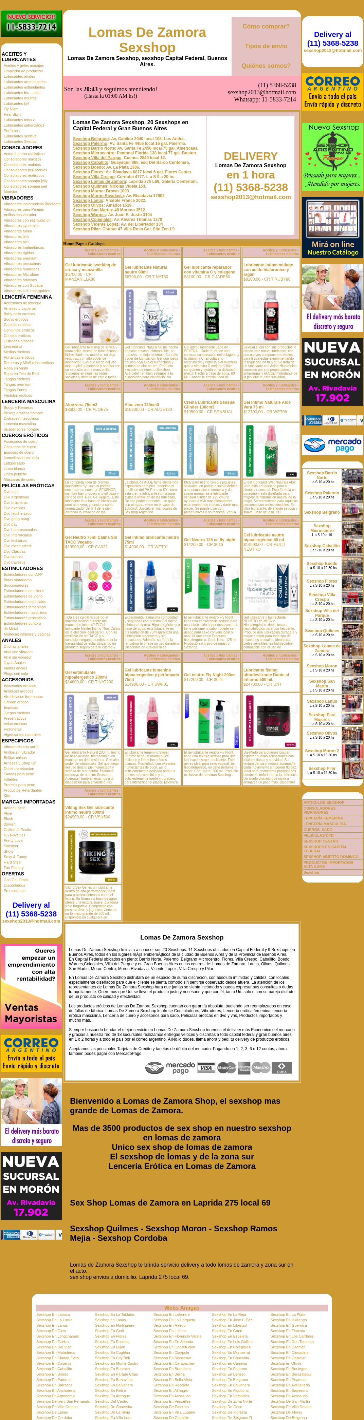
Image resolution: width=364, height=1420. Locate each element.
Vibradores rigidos (19, 253)
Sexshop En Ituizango (289, 1320)
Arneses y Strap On (20, 763)
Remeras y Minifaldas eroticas (29, 363)
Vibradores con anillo (21, 747)
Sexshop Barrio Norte (94, 148)
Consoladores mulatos (22, 165)
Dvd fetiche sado (18, 513)
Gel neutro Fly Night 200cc (209, 675)
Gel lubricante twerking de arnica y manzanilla (90, 267)
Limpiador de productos (23, 71)
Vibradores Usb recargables (27, 291)
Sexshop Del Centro (111, 1401)
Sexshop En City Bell (112, 1358)
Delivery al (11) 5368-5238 (31, 909)
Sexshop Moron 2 (322, 751)
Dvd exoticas (14, 508)
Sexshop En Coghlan (288, 1347)
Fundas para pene (19, 774)
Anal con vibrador (18, 652)
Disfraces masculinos (21, 418)
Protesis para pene (19, 785)
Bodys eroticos (16, 319)
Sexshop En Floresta (288, 1331)
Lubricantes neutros (20, 98)
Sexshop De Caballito (171, 1418)
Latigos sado (14, 463)
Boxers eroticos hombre (23, 413)
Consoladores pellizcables (25, 170)
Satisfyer (11, 846)
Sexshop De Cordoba (54, 1418)
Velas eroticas (15, 724)
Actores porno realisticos (24, 154)
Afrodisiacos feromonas (23, 697)
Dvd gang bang (16, 519)
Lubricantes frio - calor (22, 93)
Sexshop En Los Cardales (292, 1336)
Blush (8, 819)
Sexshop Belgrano (91, 138)
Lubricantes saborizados (24, 125)
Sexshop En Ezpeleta (230, 1336)
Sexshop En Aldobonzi (230, 1390)
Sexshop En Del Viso (53, 1347)
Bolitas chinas (15, 758)
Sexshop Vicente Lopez (96, 224)
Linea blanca (14, 469)
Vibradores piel (16, 242)
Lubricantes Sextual (20, 141)
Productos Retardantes (23, 790)
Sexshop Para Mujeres (322, 717)
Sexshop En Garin (227, 1331)
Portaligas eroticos (19, 357)
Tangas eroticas (17, 379)
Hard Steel (12, 862)
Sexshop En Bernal (169, 1374)
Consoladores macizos (22, 159)
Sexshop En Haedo (169, 1325)
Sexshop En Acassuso (171, 1396)
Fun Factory (14, 868)
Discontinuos (14, 885)
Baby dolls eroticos (19, 314)
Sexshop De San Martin (290, 1401)
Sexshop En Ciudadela (290, 1352)
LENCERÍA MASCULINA (325, 824)
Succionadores (16, 585)
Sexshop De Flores (287, 1412)
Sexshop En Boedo (52, 1374)
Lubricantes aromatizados (25, 82)
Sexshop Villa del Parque (97, 157)
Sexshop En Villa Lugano (174, 1412)
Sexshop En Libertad (229, 1325)
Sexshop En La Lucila (54, 1320)
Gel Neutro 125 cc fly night (209, 539)
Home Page (73, 243)
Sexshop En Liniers (169, 1331)
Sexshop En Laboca (53, 1314)
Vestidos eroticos (18, 395)
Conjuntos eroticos (19, 330)
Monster (10, 192)
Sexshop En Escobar (112, 1342)
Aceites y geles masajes (24, 65)
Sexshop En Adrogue (112, 1396)
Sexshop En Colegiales (231, 1347)
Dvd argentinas (16, 497)
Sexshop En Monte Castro (116, 1363)
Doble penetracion (19, 768)
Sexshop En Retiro (110, 1390)
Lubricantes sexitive (20, 136)
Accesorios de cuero (21, 441)
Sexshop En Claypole (171, 1352)
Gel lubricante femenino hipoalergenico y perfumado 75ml (152, 675)
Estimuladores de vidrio (23, 596)
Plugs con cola (16, 673)
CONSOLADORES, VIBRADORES (320, 810)
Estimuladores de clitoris (24, 591)
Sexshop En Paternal (53, 1380)
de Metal (11, 629)
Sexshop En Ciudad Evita (57, 1358)
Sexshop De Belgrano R (232, 1418)
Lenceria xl (13, 346)
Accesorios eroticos (20, 686)
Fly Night (11, 109)
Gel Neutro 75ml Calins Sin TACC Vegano (91, 540)
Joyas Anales (15, 663)
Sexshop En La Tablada (114, 1314)
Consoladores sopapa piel (25, 186)
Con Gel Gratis (16, 880)
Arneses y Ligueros (20, 308)
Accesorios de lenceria (22, 303)
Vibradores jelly (16, 236)
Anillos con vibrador (20, 215)
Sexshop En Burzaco (112, 1369)
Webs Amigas (182, 1308)
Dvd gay (10, 524)
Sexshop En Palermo (229, 1369)
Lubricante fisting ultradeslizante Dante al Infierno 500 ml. (266, 675)
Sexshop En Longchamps (57, 1336)
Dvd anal (11, 492)
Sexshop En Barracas (54, 1385)
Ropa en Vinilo (16, 368)
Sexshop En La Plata (288, 1314)
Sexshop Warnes (89, 214)
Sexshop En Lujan (110, 1347)
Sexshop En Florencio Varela (177, 1336)
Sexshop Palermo (90, 143)
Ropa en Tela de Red (21, 374)
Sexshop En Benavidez (114, 1380)
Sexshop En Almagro (170, 1390)
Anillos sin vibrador (19, 752)
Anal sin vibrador (18, 657)
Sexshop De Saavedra (113, 1407)
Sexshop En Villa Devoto (291, 1407)
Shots (8, 851)
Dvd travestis (14, 562)
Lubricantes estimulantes (24, 87)
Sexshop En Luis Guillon (232, 1342)
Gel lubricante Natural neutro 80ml (146, 269)
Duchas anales (16, 646)
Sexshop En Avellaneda (290, 1385)
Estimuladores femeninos (25, 607)
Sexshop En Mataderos (55, 1352)
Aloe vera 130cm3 (142, 404)
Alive (8, 813)
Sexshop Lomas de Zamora (99, 181)
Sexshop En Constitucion (174, 1347)
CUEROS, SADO (318, 830)
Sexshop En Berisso (228, 1374)
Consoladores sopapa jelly (26, 181)
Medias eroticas (17, 352)
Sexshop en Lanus (110, 1320)
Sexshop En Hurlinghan (114, 1325)
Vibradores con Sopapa (23, 285)
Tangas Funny (15, 390)
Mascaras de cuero (20, 479)
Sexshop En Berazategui (291, 1374)
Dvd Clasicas (14, 551)
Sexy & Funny (15, 857)
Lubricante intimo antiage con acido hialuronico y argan (268, 270)
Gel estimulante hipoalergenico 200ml (86, 675)
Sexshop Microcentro (93, 153)
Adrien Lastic (14, 808)
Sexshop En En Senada (173, 1342)
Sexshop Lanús (88, 200)
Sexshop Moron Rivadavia (98, 195)
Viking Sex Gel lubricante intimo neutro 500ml (89, 810)
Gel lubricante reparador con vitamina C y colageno (209, 269)
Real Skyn (12, 114)
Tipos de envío (266, 46)
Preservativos (15, 718)
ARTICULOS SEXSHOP (324, 802)
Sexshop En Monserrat (231, 1352)
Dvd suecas (13, 557)
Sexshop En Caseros (53, 1363)
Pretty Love (13, 840)
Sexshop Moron (88, 191)
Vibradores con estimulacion (27, 220)
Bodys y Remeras (18, 407)
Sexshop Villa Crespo (94, 176)
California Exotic (17, 830)
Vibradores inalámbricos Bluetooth (32, 204)
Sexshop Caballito (90, 162)
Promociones (14, 891)
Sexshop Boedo (88, 167)
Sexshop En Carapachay (174, 1363)
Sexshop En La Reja (229, 1314)
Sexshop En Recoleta (171, 1385)
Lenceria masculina (20, 424)
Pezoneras (13, 729)
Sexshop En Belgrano (230, 1380)
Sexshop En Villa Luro (113, 1418)
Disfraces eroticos (18, 341)
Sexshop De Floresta (229, 1412)
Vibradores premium (20, 258)
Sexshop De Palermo (171, 1407)
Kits (7, 796)
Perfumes (12, 131)
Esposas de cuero (19, 452)
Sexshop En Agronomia (55, 1396)
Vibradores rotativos (20, 280)
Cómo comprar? (266, 26)
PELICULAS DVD (319, 835)
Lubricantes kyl (16, 103)
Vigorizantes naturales (22, 735)
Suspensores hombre (21, 429)
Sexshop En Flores (110, 1336)
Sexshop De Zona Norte (232, 1401)
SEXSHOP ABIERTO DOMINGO (331, 857)
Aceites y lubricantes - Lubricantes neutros (103, 252)
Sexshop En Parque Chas (116, 1374)
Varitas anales (15, 668)
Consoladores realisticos (24, 175)
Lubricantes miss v (19, 120)
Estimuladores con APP (23, 574)
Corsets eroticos (17, 336)
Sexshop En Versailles (230, 1396)
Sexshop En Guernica (289, 1325)
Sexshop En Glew (51, 1331)
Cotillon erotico (16, 702)
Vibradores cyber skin (22, 226)
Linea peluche (15, 474)
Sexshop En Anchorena (55, 1390)
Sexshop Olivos (88, 205)
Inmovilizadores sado (21, 458)
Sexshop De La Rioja (112, 1412)
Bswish (10, 824)
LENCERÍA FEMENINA (323, 818)
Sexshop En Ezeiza (52, 1342)
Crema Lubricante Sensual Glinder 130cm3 (209, 405)
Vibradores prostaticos (22, 264)
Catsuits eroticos (17, 325)
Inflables (11, 779)
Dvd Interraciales (18, 535)
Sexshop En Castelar (288, 1358)
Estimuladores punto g (22, 623)
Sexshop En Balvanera (114, 1385)
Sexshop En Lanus (52, 1325)
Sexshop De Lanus (52, 1412)
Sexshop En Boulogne (289, 1369)
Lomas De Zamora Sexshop (147, 40)
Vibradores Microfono (21, 274)
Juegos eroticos (17, 713)
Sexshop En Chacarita (230, 1358)
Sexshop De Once (227, 1407)
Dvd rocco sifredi (18, 546)
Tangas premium (17, 384)
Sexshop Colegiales (92, 219)
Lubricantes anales (19, 76)
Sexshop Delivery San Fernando (63, 1401)
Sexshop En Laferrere (171, 1314)
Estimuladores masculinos (25, 612)
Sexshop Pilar (86, 229)
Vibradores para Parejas (24, 209)
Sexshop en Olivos (286, 1363)
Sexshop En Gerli (109, 1331)
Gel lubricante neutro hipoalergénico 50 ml (264, 537)
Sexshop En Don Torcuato (292, 1342)
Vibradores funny (18, 231)
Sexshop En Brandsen (171, 1369)
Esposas (11, 707)
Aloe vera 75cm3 (81, 404)
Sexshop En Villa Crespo (56, 1407)
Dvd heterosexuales (20, 530)
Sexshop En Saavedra (289, 1390)
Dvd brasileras (16, 502)
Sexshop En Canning (229, 1363)
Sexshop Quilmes (90, 186)
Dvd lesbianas (15, 540)
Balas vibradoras (18, 580)
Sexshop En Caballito (54, 1369)
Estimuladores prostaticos (25, 618)
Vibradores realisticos (21, 269)
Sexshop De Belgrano (289, 1418)
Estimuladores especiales (25, 602)
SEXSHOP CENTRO (321, 841)
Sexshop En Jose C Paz (232, 1320)
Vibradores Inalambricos (24, 247)
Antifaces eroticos (18, 691)
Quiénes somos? (266, 65)
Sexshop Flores (88, 172)
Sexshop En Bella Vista (172, 1380)
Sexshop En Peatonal (289, 1380)
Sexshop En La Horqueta (174, 1320)
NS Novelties (14, 835)
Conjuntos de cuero (20, 447)
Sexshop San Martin (92, 210)
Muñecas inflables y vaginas (27, 634)
